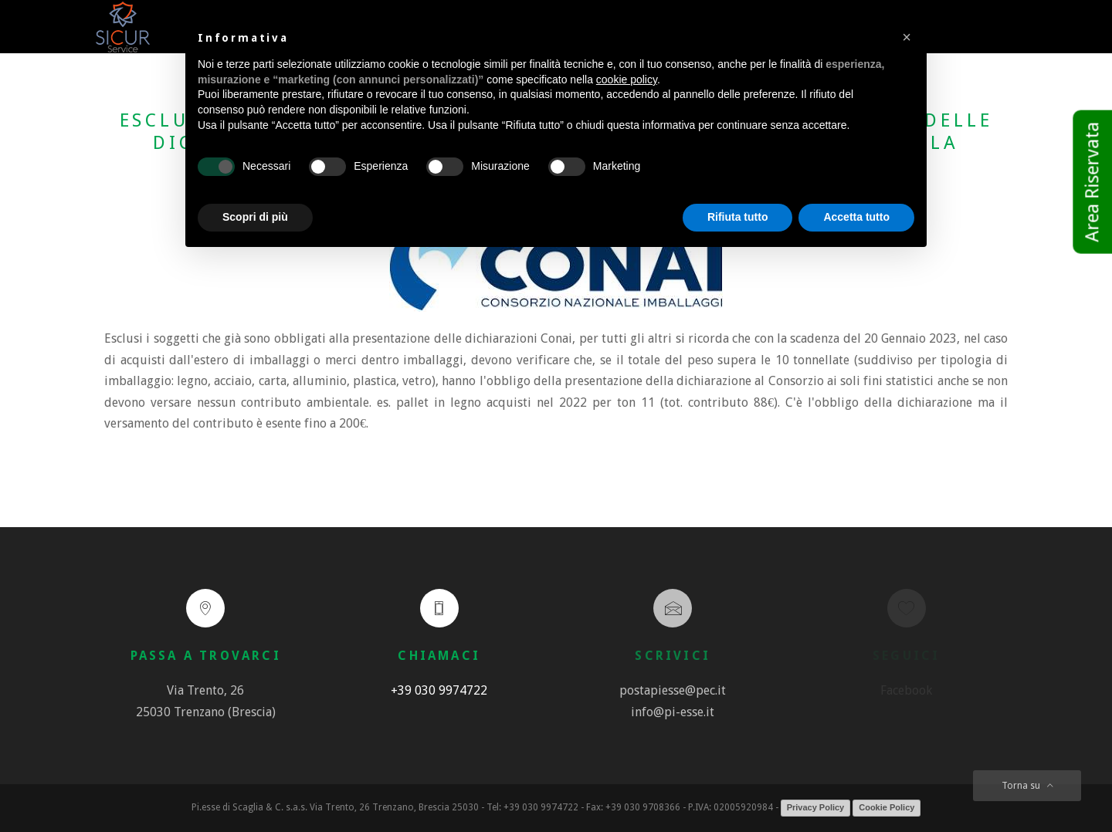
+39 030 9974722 (439, 690)
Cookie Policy (886, 807)
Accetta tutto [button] (856, 217)
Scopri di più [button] (255, 217)
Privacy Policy (816, 807)
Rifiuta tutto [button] (737, 217)
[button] (906, 37)
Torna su (1027, 785)
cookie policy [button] (626, 79)
